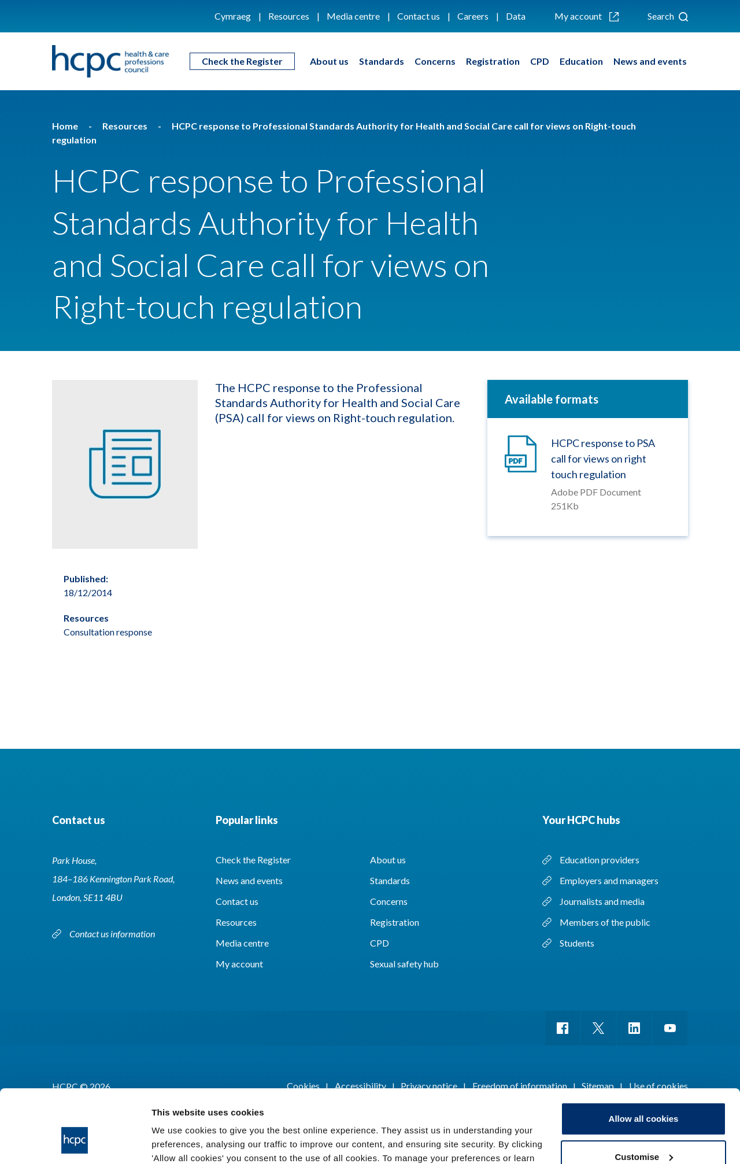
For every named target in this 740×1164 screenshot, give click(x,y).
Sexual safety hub (404, 963)
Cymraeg (232, 15)
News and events (650, 61)
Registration (493, 61)
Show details (178, 1141)
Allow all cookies (644, 1056)
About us (329, 61)
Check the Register (242, 61)
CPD (539, 61)
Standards (381, 61)
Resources (288, 15)
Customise (644, 1094)
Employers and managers (609, 880)
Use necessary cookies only (643, 1132)
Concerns (435, 61)
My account (586, 15)
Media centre (353, 15)
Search (668, 15)
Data (516, 15)
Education (581, 61)
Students (577, 942)
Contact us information (113, 933)
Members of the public (605, 922)
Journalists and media (602, 901)
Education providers (599, 859)
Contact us (418, 15)
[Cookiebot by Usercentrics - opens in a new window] (74, 1141)
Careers (473, 15)
